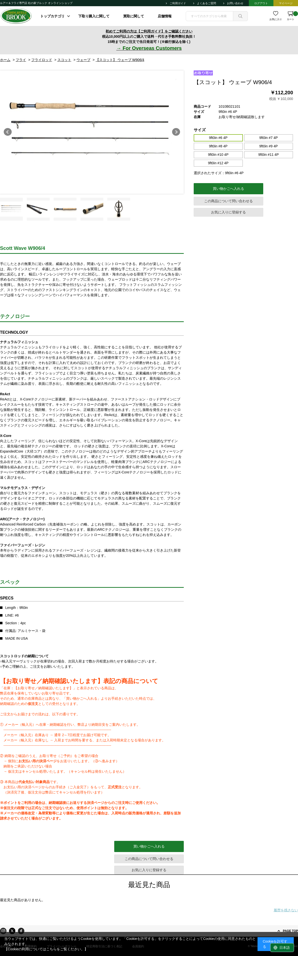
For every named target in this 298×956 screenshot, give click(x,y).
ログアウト (261, 3)
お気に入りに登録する (228, 212)
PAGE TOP (290, 931)
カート (292, 16)
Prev (8, 132)
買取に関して (133, 16)
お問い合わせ (235, 3)
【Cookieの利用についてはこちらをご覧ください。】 (46, 949)
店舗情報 (165, 16)
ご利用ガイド (178, 3)
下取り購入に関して (94, 16)
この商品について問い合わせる (228, 201)
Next (176, 132)
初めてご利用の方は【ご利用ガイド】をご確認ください (149, 31)
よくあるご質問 (206, 3)
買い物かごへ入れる (228, 189)
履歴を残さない (286, 910)
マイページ (286, 3)
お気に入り (275, 19)
